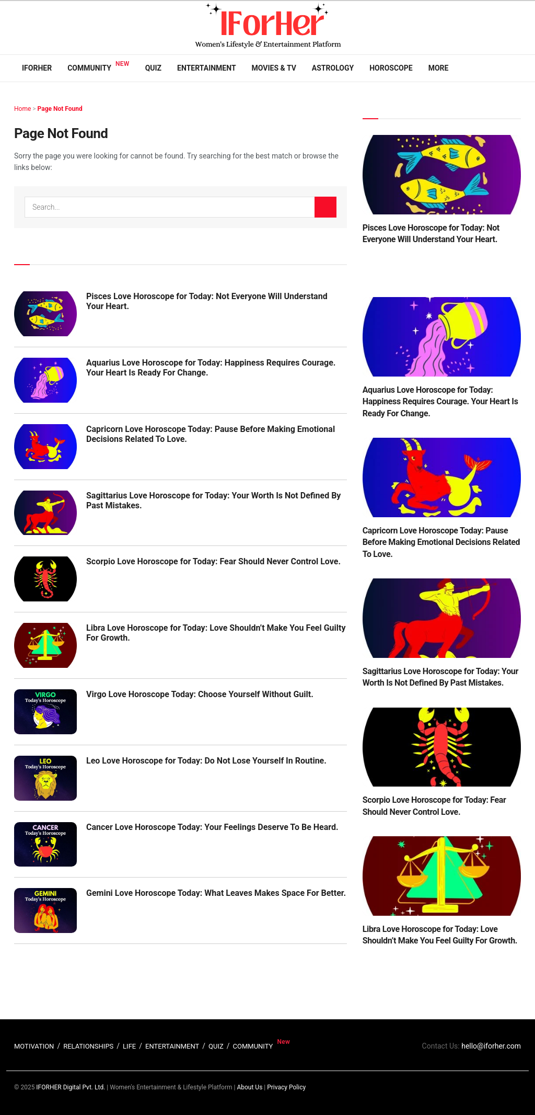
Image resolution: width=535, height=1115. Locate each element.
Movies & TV (274, 68)
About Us (249, 1087)
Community (89, 68)
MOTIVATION (34, 1046)
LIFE (129, 1046)
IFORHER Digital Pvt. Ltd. (70, 1087)
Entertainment (206, 68)
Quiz (153, 68)
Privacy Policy (286, 1087)
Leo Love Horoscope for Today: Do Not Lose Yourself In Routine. (206, 761)
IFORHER (37, 68)
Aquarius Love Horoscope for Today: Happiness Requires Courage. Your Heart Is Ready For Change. (440, 401)
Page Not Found (60, 108)
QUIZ (216, 1046)
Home (22, 108)
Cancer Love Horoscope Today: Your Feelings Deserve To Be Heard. (212, 827)
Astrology (333, 68)
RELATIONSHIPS (88, 1046)
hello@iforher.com (491, 1046)
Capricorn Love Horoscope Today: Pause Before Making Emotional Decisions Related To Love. (441, 542)
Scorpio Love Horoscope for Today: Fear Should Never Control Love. (213, 561)
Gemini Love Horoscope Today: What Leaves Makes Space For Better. (216, 893)
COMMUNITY (253, 1046)
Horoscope (391, 68)
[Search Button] (325, 207)
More (438, 68)
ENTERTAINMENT (172, 1046)
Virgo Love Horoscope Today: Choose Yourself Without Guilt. (199, 694)
